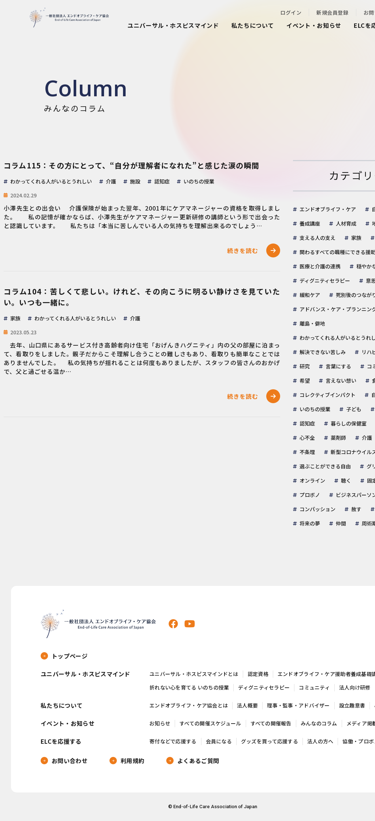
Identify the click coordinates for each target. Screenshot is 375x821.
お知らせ (159, 723)
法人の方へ (320, 741)
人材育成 (346, 223)
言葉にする (338, 366)
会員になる (219, 741)
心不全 (307, 437)
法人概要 (247, 705)
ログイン (290, 12)
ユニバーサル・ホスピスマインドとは (193, 673)
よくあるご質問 (198, 760)
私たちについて (252, 25)
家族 (356, 237)
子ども (353, 409)
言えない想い (341, 380)
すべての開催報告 (271, 723)
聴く (346, 480)
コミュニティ (314, 687)
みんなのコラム (319, 723)
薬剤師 (338, 437)
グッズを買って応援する (269, 741)
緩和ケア (310, 294)
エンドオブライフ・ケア (328, 209)
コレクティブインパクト (328, 394)
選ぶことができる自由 (325, 466)
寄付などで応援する (173, 741)
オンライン (312, 480)
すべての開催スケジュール (210, 723)
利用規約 (132, 760)
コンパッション (317, 509)
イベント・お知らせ (313, 25)
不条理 (307, 452)
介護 (367, 437)
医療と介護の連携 (320, 266)
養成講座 (310, 223)
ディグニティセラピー (325, 280)
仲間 (341, 523)
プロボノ (310, 494)
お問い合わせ (70, 760)
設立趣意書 (352, 705)
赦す (356, 509)
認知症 (307, 423)
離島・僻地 (312, 323)
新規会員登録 (332, 12)
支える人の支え (317, 237)
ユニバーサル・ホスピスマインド (173, 25)
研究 (305, 366)
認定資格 (258, 673)
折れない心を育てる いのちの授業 (189, 687)
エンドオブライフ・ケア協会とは (188, 705)
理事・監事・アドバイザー (298, 705)
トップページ (70, 655)
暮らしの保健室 (349, 423)
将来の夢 (310, 523)
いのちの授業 (315, 409)
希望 (305, 380)
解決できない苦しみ (323, 352)
